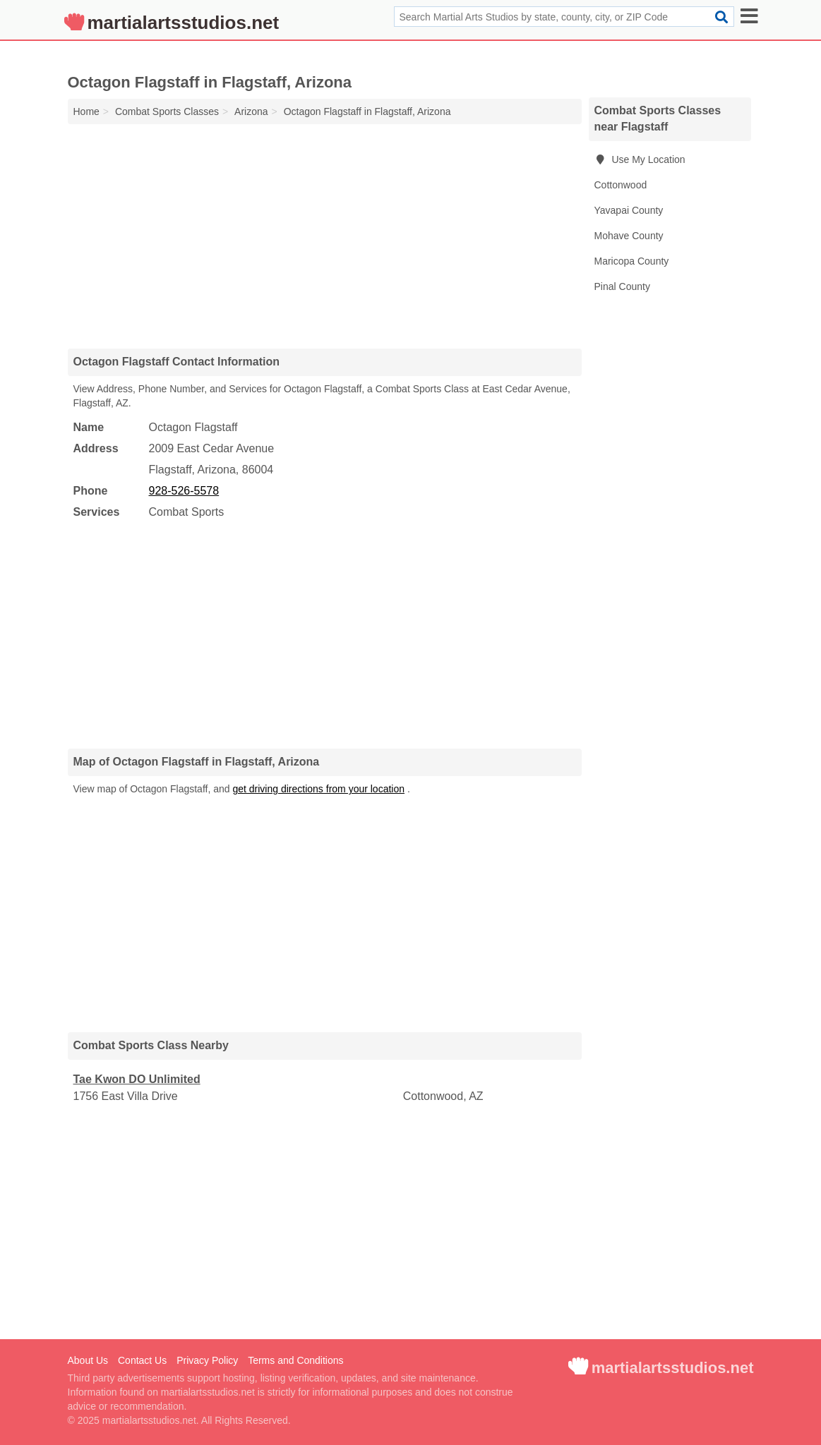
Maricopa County (631, 261)
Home (86, 111)
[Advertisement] (325, 235)
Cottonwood (620, 185)
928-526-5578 (184, 491)
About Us (88, 1360)
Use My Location (639, 159)
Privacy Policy (207, 1360)
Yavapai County (629, 210)
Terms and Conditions (295, 1360)
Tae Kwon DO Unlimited (136, 1079)
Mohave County (629, 235)
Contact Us (142, 1360)
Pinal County (622, 286)
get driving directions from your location (318, 788)
